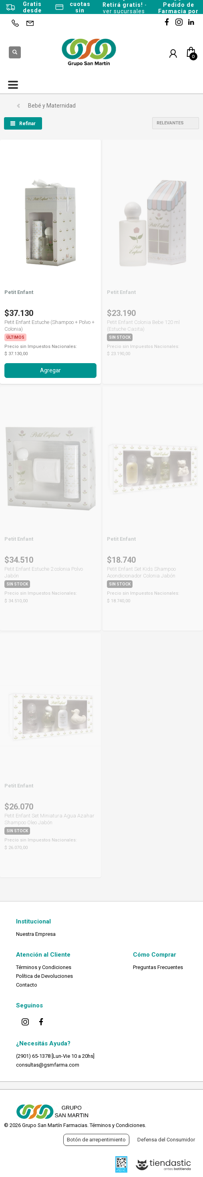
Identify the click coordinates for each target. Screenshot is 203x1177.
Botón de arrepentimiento (96, 1140)
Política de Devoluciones (44, 976)
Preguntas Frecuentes (158, 967)
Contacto (26, 985)
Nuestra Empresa (36, 934)
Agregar (50, 370)
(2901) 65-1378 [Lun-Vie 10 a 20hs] (55, 1056)
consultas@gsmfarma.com (47, 1065)
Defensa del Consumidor (166, 1140)
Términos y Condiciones (43, 967)
